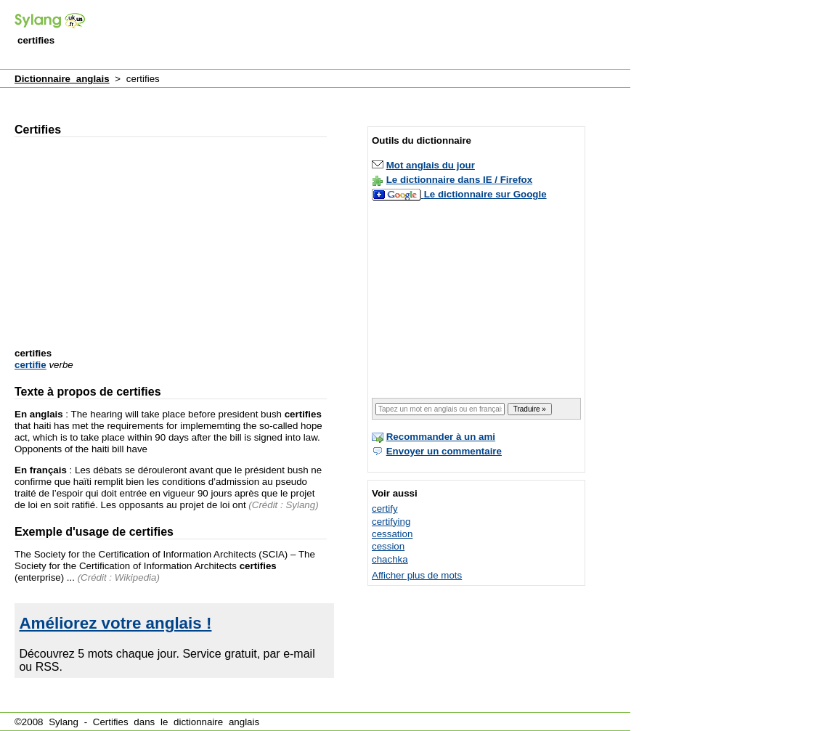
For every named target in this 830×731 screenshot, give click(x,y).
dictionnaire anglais (216, 721)
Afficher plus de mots (417, 575)
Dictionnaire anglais (62, 78)
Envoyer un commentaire (444, 451)
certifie (30, 364)
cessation (392, 533)
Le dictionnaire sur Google (485, 194)
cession (388, 546)
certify (385, 508)
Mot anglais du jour (430, 165)
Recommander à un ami (440, 436)
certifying (391, 521)
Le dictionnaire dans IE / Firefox (459, 179)
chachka (390, 559)
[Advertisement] (366, 35)
